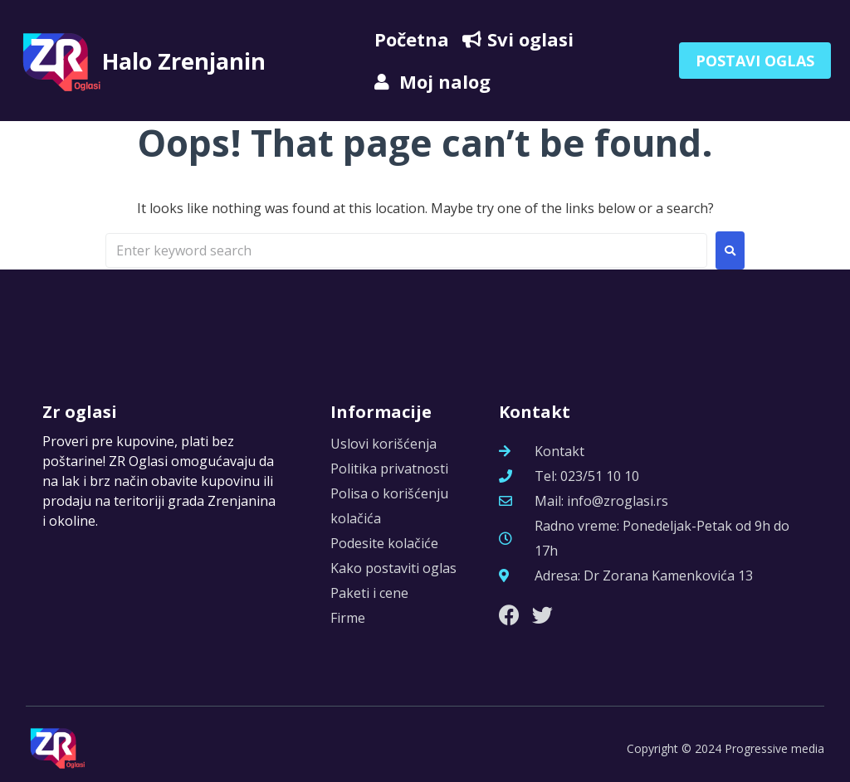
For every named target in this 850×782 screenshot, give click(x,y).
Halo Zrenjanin (192, 60)
